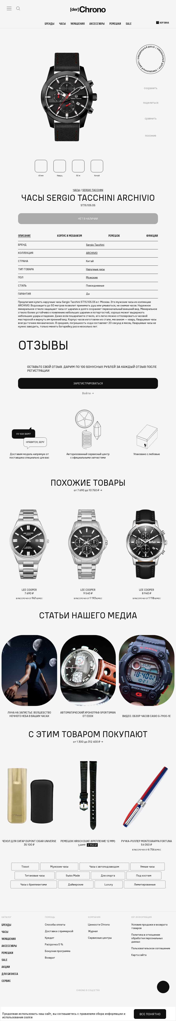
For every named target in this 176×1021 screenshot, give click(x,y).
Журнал (93, 931)
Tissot (25, 866)
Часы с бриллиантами (33, 884)
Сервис (6, 981)
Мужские (92, 277)
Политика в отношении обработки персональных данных (147, 938)
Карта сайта (138, 955)
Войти (86, 393)
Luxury (109, 884)
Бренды (49, 23)
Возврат (50, 957)
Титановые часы (35, 875)
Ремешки (115, 23)
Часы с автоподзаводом (104, 866)
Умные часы (147, 866)
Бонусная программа (57, 951)
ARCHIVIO (92, 253)
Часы (62, 23)
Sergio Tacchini (95, 244)
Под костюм (143, 875)
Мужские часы (59, 866)
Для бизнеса (10, 974)
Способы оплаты (55, 924)
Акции (6, 967)
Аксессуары (97, 23)
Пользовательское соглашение (150, 948)
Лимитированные (145, 884)
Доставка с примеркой (59, 931)
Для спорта (108, 875)
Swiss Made (73, 875)
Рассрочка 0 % (54, 944)
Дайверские (75, 884)
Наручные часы (95, 269)
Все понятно (149, 1014)
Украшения (78, 23)
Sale (129, 23)
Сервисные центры (100, 937)
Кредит (49, 937)
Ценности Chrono (99, 924)
